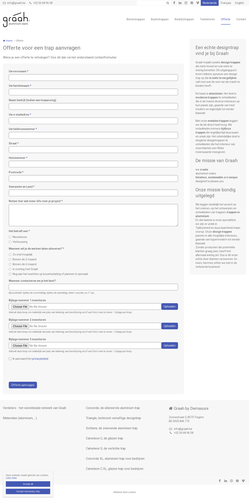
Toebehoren (207, 19)
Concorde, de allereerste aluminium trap (113, 408)
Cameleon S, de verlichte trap (106, 448)
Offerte (225, 19)
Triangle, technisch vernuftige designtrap (113, 418)
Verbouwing (20, 241)
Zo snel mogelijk (22, 254)
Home (9, 40)
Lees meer (11, 478)
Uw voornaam (18, 71)
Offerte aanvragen (22, 385)
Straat (14, 143)
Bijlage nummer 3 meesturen (27, 339)
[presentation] (38, 371)
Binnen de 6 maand (24, 264)
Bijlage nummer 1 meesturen (27, 300)
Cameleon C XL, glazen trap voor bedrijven (114, 469)
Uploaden (169, 306)
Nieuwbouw (20, 237)
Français (226, 2)
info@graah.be (14, 2)
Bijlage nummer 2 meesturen (27, 319)
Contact (241, 19)
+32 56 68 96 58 (41, 2)
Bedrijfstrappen (184, 19)
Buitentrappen (160, 19)
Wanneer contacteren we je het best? (32, 280)
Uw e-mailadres (20, 114)
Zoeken (168, 3)
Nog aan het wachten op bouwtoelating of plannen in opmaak (50, 274)
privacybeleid (40, 358)
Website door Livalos (124, 492)
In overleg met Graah (25, 269)
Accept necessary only (28, 491)
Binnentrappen (136, 19)
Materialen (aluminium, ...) (20, 418)
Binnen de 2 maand (24, 259)
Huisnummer (18, 157)
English (239, 2)
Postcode (16, 172)
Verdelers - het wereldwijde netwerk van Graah (34, 408)
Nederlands (210, 2)
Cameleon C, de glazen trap (104, 438)
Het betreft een (19, 231)
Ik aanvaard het (30, 358)
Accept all (28, 484)
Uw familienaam (20, 85)
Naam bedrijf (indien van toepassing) (32, 100)
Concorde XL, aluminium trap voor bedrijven (115, 458)
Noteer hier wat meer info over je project (36, 201)
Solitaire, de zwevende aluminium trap (112, 428)
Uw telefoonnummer (23, 129)
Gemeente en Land (22, 186)
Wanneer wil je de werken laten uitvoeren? (36, 248)
